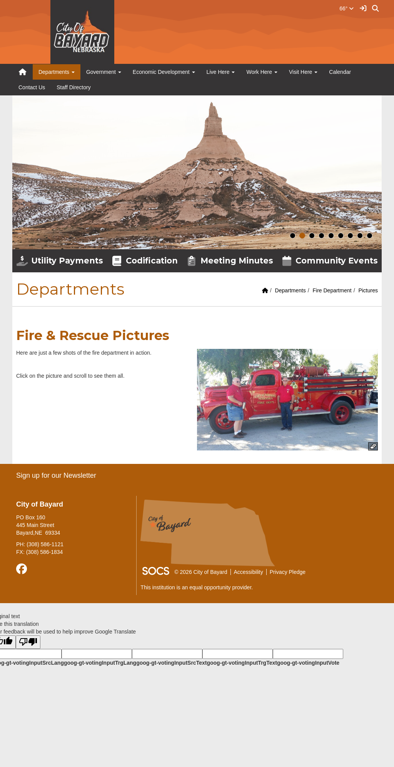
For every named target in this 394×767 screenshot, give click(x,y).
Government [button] (103, 72)
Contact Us (31, 87)
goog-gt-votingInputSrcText (171, 663)
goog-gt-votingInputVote (308, 663)
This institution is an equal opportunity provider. (196, 587)
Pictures (368, 290)
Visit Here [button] (303, 72)
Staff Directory (73, 87)
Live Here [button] (221, 72)
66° (346, 8)
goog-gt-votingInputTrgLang (100, 663)
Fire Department (331, 290)
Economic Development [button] (164, 72)
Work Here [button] (261, 72)
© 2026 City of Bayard (200, 572)
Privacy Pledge (288, 572)
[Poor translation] (28, 642)
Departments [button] (56, 72)
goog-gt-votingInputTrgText (242, 663)
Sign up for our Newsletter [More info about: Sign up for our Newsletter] (56, 475)
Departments (290, 290)
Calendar (340, 72)
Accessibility (248, 572)
